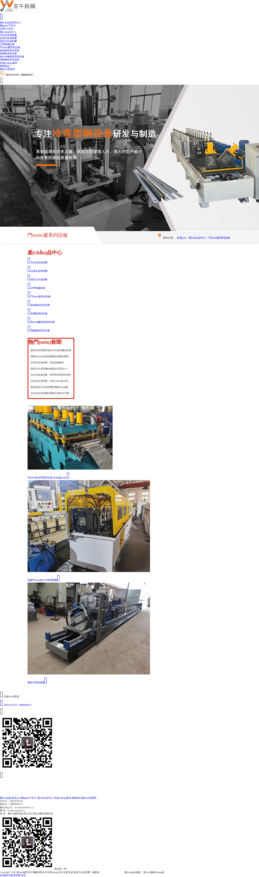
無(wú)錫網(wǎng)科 (153, 872)
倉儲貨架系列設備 (9, 50)
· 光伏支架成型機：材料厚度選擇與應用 (50, 375)
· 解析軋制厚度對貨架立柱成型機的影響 (50, 350)
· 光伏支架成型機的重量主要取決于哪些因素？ (50, 393)
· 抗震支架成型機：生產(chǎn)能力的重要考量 (50, 381)
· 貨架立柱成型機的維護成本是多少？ (49, 368)
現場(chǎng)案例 (8, 63)
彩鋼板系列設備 (8, 53)
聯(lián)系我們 (7, 69)
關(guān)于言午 (8, 25)
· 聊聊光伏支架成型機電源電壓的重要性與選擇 (50, 356)
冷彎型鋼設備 (7, 44)
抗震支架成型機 (8, 38)
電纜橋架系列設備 (9, 59)
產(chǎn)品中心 (8, 32)
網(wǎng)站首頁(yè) (10, 22)
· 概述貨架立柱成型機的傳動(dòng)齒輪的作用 (50, 387)
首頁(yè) (181, 237)
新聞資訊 (5, 66)
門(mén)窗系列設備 (10, 47)
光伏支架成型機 (8, 35)
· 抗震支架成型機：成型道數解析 (46, 362)
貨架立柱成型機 (8, 41)
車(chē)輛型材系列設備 (12, 56)
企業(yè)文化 (6, 28)
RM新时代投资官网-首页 (13, 875)
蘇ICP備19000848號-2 (113, 872)
